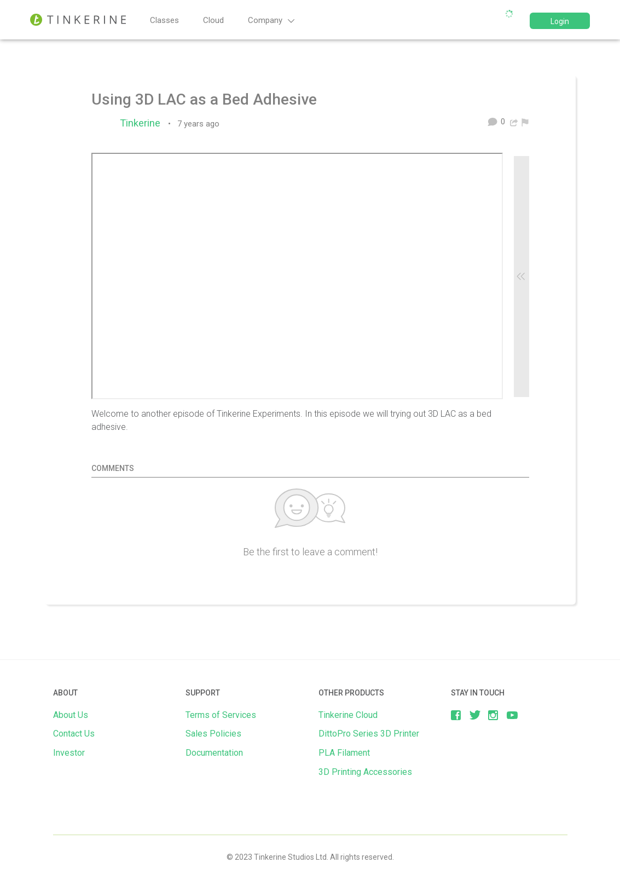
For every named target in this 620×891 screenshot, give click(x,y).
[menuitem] (525, 122)
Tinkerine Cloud (348, 715)
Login (560, 21)
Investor (69, 753)
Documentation (214, 753)
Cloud (213, 20)
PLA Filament (344, 753)
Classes (164, 20)
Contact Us (74, 733)
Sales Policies (213, 733)
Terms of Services (221, 715)
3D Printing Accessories (365, 772)
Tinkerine (143, 123)
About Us (70, 715)
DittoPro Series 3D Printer (368, 733)
